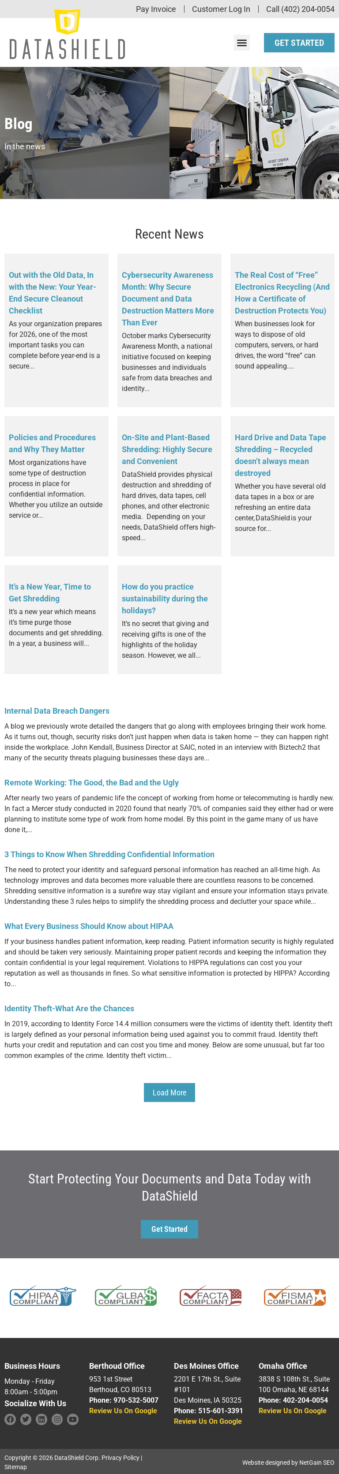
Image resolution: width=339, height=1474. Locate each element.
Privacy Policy (120, 1455)
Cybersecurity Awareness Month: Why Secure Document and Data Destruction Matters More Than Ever (168, 296)
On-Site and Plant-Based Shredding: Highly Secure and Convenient (167, 447)
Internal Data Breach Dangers (56, 708)
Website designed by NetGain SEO (288, 1460)
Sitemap (15, 1464)
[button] (242, 41)
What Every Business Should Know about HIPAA (88, 924)
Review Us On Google (123, 1408)
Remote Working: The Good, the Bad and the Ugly (91, 780)
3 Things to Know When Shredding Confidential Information (109, 852)
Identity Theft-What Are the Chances (69, 1006)
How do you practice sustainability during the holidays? (165, 596)
